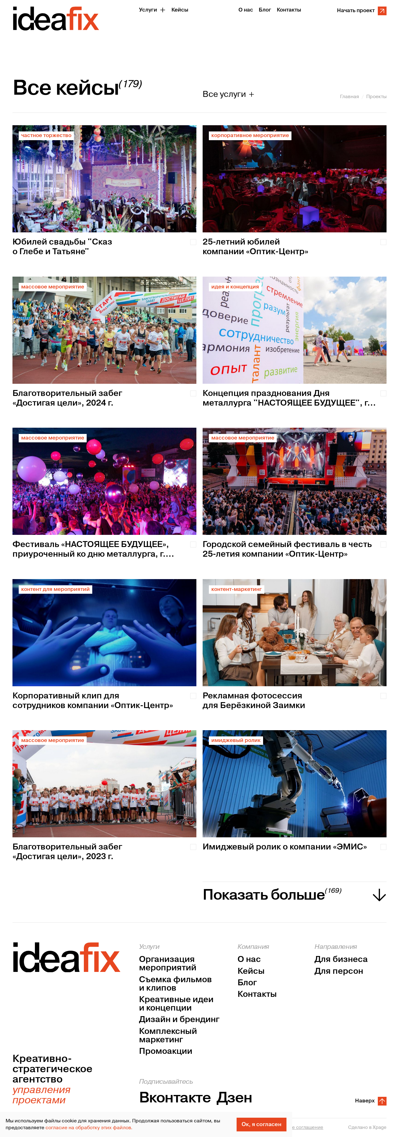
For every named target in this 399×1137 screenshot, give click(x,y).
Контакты (257, 994)
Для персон (339, 971)
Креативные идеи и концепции (176, 1004)
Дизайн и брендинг (179, 1020)
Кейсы (251, 971)
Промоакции (165, 1051)
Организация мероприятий (167, 963)
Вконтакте (175, 1097)
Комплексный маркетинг (168, 1035)
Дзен (234, 1097)
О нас (249, 959)
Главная (349, 96)
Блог (247, 983)
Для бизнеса (341, 959)
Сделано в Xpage (367, 1128)
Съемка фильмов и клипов (175, 984)
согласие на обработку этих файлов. (89, 1127)
